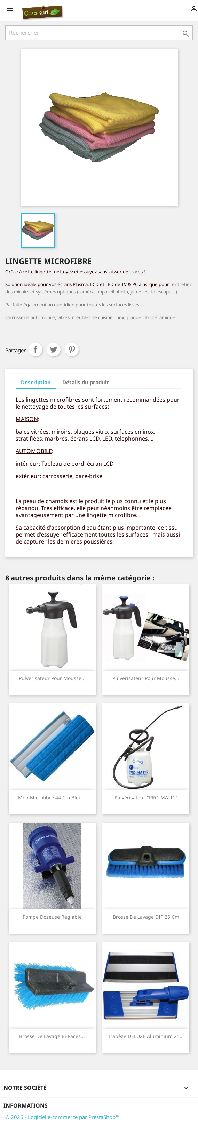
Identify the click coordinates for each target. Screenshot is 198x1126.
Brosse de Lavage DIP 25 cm (146, 917)
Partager (35, 349)
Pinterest (72, 349)
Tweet (54, 349)
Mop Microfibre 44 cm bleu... (52, 797)
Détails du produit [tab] (85, 382)
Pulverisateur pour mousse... (52, 678)
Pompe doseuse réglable (52, 917)
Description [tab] (36, 382)
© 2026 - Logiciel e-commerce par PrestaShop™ (62, 1116)
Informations (25, 1105)
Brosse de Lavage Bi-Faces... (52, 1036)
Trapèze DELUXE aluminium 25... (146, 1036)
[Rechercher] (99, 32)
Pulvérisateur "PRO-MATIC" (145, 797)
